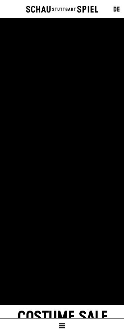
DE (116, 9)
